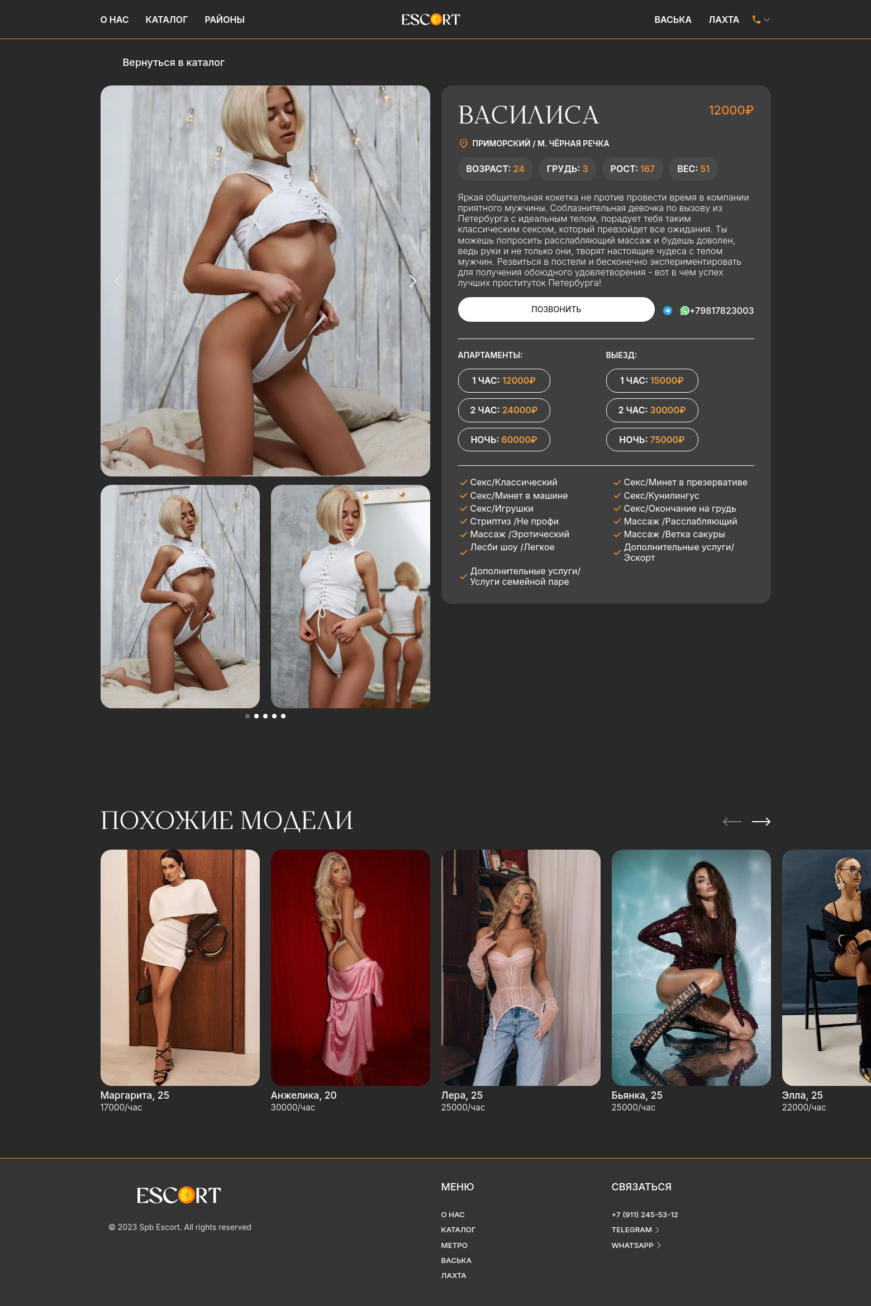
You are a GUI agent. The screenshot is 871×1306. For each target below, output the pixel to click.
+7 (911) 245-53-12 (647, 1204)
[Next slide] (412, 281)
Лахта (723, 19)
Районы (224, 19)
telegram (633, 1219)
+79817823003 (721, 308)
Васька (673, 19)
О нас (115, 19)
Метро (455, 1235)
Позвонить (542, 309)
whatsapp (634, 1235)
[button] (247, 716)
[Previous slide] (118, 281)
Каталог (167, 19)
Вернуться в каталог (174, 62)
